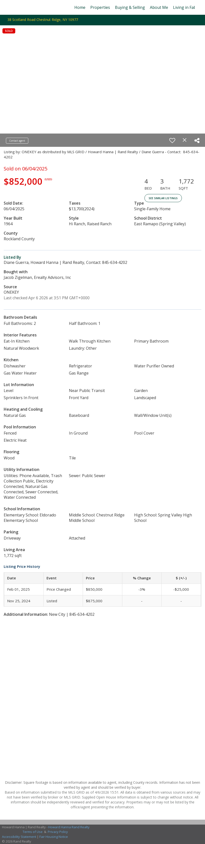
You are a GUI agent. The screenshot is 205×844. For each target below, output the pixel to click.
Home (79, 7)
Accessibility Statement (19, 836)
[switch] (172, 140)
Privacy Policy (58, 831)
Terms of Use (33, 831)
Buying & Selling (130, 7)
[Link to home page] (13, 7)
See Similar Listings (163, 198)
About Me (159, 7)
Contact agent (17, 140)
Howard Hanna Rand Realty (69, 827)
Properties (100, 7)
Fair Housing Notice (53, 836)
